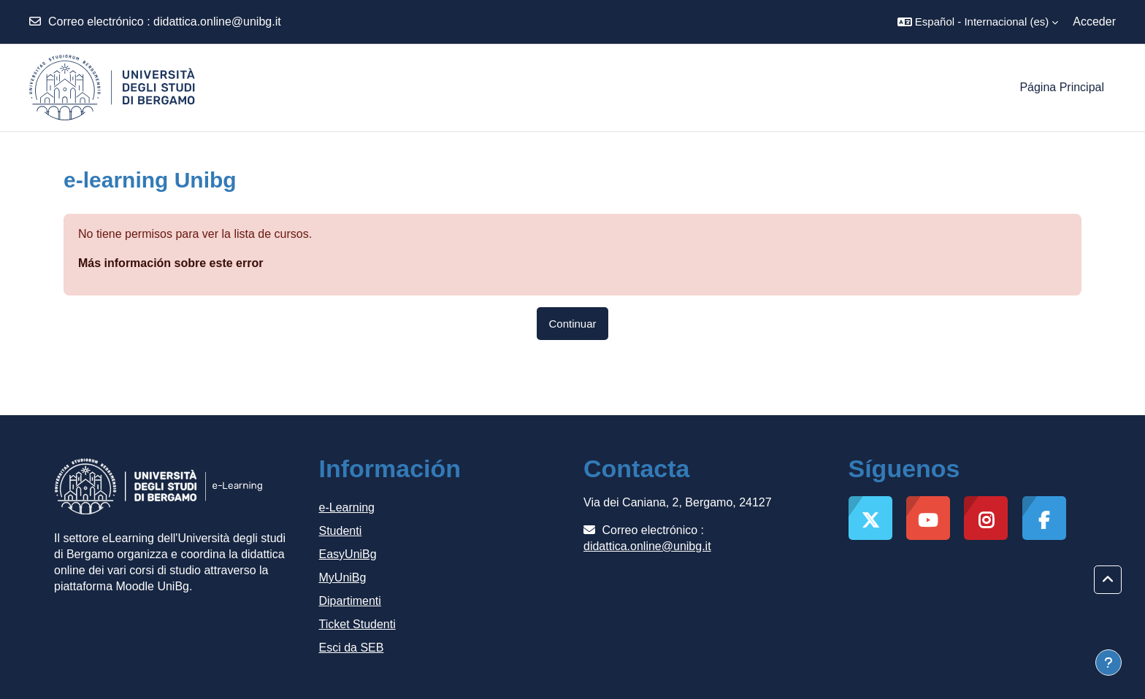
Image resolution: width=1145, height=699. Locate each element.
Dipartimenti (350, 601)
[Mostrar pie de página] (1108, 662)
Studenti (340, 531)
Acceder (1094, 21)
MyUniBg (343, 577)
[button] (978, 22)
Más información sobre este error (170, 263)
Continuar (572, 323)
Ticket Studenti (357, 624)
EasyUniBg (348, 554)
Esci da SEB (351, 647)
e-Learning (347, 507)
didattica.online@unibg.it (217, 21)
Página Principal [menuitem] (1061, 87)
